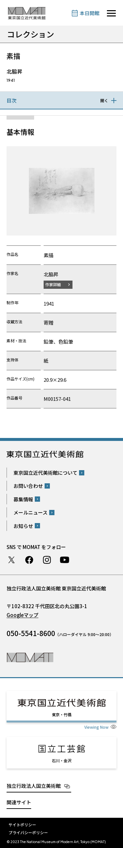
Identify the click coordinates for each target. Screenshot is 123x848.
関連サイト (19, 802)
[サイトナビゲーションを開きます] (111, 13)
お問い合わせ (28, 485)
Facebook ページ (29, 560)
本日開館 (89, 13)
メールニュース (30, 512)
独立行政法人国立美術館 (34, 785)
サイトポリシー (22, 824)
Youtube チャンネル (65, 560)
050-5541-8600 (31, 633)
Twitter (11, 560)
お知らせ (23, 525)
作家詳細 (53, 284)
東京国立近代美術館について (45, 472)
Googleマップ (22, 614)
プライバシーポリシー (28, 832)
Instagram (47, 560)
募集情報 (23, 499)
